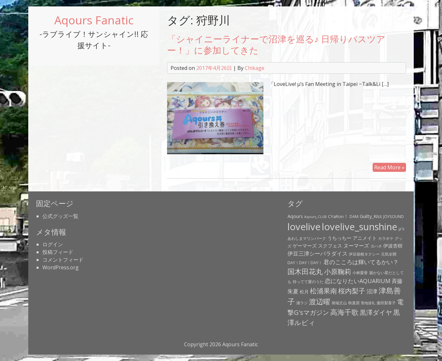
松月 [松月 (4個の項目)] (304, 292)
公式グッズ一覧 (60, 216)
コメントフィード (63, 259)
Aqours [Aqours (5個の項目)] (295, 216)
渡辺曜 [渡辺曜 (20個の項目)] (319, 301)
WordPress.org (60, 267)
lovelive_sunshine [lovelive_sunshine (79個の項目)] (359, 226)
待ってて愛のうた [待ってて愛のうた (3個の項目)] (308, 281)
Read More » (389, 167)
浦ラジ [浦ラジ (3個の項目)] (302, 303)
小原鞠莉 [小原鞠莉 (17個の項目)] (337, 271)
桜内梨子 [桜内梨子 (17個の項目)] (351, 290)
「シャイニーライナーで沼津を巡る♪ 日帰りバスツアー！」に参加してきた (276, 44)
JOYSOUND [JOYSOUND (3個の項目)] (393, 216)
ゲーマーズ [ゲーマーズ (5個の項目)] (305, 245)
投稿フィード (57, 252)
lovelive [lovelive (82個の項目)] (304, 226)
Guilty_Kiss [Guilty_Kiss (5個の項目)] (371, 216)
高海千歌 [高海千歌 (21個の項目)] (344, 312)
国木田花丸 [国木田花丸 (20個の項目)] (305, 271)
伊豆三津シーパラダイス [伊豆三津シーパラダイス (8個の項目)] (317, 253)
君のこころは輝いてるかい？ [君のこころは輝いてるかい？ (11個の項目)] (361, 262)
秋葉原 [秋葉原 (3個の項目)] (354, 303)
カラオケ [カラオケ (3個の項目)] (385, 238)
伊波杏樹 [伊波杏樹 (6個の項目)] (392, 245)
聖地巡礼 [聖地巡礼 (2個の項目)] (368, 303)
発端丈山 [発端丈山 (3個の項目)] (339, 303)
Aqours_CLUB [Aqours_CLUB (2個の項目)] (315, 216)
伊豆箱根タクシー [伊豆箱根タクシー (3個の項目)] (364, 254)
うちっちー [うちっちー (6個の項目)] (339, 237)
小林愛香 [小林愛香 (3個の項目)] (360, 272)
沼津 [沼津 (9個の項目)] (372, 291)
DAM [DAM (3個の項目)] (353, 216)
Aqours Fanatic (94, 20)
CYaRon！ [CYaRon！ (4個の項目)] (338, 216)
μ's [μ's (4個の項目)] (401, 228)
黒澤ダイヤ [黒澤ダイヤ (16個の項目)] (376, 312)
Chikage (254, 67)
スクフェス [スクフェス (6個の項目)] (330, 245)
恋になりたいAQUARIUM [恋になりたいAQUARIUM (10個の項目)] (357, 281)
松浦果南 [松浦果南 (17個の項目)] (323, 290)
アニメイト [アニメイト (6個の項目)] (365, 237)
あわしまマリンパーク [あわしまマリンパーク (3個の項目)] (306, 238)
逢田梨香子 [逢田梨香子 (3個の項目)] (386, 303)
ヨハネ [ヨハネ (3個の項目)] (376, 246)
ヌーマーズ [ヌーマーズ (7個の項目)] (356, 245)
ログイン (52, 244)
